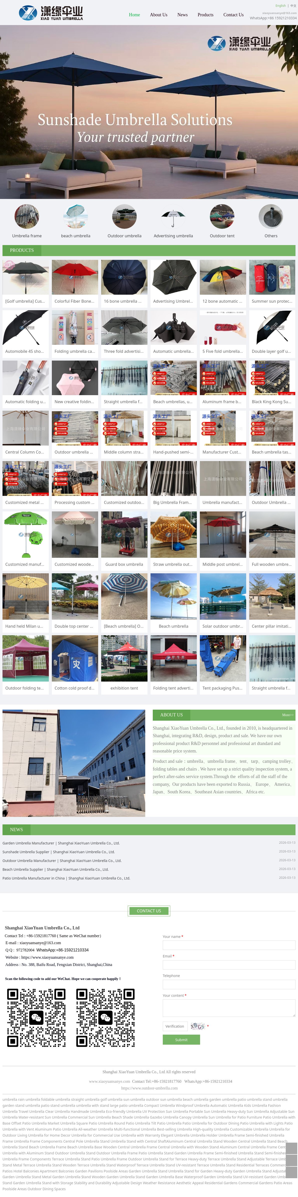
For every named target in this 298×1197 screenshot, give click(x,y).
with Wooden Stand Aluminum (212, 1147)
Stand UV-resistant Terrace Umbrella (195, 1165)
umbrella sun (118, 1099)
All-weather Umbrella (95, 1129)
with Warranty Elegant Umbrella (163, 1135)
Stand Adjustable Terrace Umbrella (265, 1159)
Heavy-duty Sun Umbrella (248, 1111)
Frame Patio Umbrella (145, 1153)
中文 (293, 6)
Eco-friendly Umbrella (124, 1111)
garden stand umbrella (21, 1105)
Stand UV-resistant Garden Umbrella (262, 1176)
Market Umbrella (62, 1123)
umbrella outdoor (144, 1099)
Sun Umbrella (220, 1117)
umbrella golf (96, 1099)
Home (134, 14)
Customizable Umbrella (249, 1129)
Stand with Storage (57, 1182)
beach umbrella (196, 1099)
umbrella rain (14, 1099)
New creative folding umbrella (83, 401)
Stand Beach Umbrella (37, 1147)
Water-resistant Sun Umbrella (43, 1117)
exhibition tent (124, 688)
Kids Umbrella (255, 1105)
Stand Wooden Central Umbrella (240, 1141)
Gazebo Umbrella (164, 1117)
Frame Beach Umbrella (75, 1147)
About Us (159, 14)
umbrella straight (69, 1099)
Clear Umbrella (57, 1111)
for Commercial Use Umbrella (111, 1135)
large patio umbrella (126, 1105)
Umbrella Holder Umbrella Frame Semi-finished (229, 1135)
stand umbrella (275, 1099)
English (281, 6)
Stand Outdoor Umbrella (106, 1153)
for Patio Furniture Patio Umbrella (259, 1117)
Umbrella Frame (27, 1141)
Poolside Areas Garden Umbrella (130, 1171)
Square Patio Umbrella (95, 1123)
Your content (175, 995)
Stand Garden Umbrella (183, 1153)
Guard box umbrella (124, 564)
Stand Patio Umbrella (98, 1159)
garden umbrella (223, 1099)
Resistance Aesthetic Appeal (181, 1182)
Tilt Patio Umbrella (166, 1123)
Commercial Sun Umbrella (89, 1117)
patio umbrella (250, 1099)
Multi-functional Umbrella (135, 1129)
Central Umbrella (198, 1141)
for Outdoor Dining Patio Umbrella (236, 1123)
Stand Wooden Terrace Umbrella (78, 1165)
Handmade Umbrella (88, 1111)
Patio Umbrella (194, 1123)
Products (206, 14)
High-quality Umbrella (210, 1129)
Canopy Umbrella (193, 1117)
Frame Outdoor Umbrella (138, 1159)
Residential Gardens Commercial (232, 1182)
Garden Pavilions (89, 1171)
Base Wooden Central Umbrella (120, 1147)
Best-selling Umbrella (174, 1129)
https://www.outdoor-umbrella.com (149, 1088)
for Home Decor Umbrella (65, 1135)
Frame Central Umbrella (166, 1147)
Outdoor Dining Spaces (47, 1188)
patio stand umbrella (58, 1105)
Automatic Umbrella (226, 1105)
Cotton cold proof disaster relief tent (89, 688)
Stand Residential (240, 1165)
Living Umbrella (30, 1135)
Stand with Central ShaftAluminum (154, 1141)
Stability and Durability (92, 1182)
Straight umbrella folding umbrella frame (143, 401)
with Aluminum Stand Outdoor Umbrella (52, 1153)
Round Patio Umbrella (132, 1123)
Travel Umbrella (31, 1111)
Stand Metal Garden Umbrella (56, 1176)
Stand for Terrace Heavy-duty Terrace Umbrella (197, 1159)
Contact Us (234, 14)
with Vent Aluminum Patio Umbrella (48, 1129)
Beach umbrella (173, 626)
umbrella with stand (92, 1105)
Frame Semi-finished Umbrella (228, 1153)
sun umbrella (171, 1099)
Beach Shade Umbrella (131, 1117)
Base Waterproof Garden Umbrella (204, 1176)
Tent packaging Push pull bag (230, 688)
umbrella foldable (40, 1099)
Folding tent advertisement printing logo (191, 688)
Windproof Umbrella (192, 1105)
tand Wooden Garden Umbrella (109, 1176)
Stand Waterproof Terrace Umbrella (135, 1165)
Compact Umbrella (159, 1105)
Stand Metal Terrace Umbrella (27, 1165)
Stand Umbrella (113, 1141)
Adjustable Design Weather (134, 1182)
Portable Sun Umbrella (207, 1111)
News (183, 14)
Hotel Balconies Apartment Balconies (44, 1171)
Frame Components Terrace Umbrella (50, 1159)
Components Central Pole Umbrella (70, 1141)
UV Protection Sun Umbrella (165, 1111)
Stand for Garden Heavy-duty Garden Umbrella (222, 1171)
